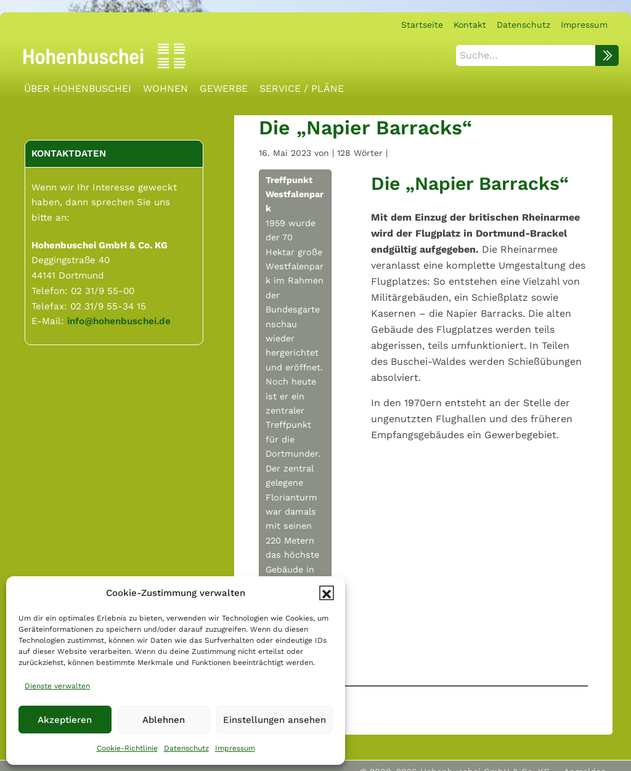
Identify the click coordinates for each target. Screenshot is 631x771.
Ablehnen (163, 719)
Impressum (235, 748)
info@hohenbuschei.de (119, 321)
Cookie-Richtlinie (127, 748)
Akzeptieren (65, 719)
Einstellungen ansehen (274, 719)
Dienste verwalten (57, 686)
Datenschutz (186, 748)
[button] (326, 593)
